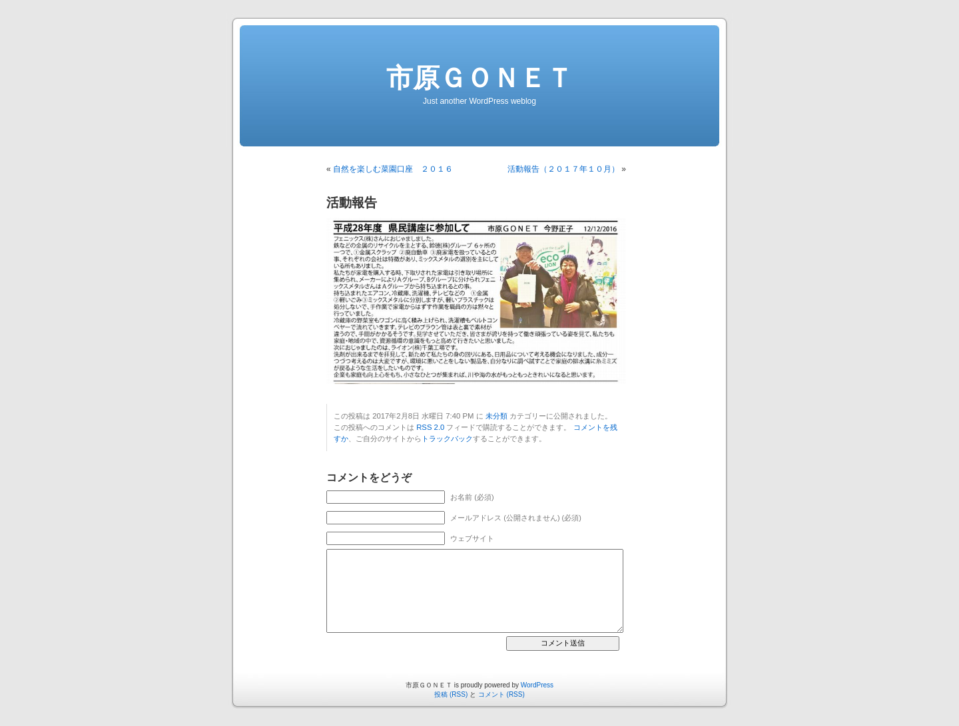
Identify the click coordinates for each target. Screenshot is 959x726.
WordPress (537, 685)
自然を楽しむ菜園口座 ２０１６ (393, 169)
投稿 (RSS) (451, 694)
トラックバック (447, 439)
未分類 (496, 416)
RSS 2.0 (430, 427)
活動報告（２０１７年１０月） (563, 169)
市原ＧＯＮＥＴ (479, 77)
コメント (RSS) (501, 694)
